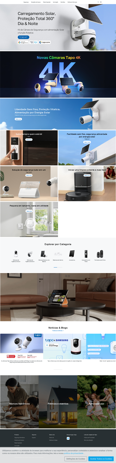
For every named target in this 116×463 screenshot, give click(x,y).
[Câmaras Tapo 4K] (58, 74)
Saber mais (87, 142)
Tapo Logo (17, 2)
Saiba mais (29, 139)
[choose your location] (101, 2)
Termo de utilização (88, 440)
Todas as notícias (58, 331)
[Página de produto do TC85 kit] (58, 114)
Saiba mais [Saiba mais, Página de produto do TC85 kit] (18, 119)
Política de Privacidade (89, 437)
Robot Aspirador (18, 443)
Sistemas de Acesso (19, 440)
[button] (68, 438)
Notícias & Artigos (53, 440)
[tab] (16, 256)
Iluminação (16, 445)
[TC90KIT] (58, 27)
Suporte (34, 437)
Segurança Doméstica (19, 437)
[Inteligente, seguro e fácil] (58, 297)
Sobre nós (51, 437)
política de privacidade (74, 453)
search (98, 2)
